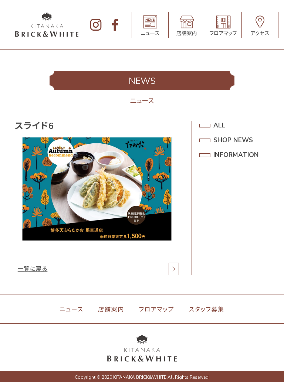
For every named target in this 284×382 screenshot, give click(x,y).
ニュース (71, 310)
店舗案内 (111, 310)
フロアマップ (156, 310)
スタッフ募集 (206, 310)
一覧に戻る (33, 269)
